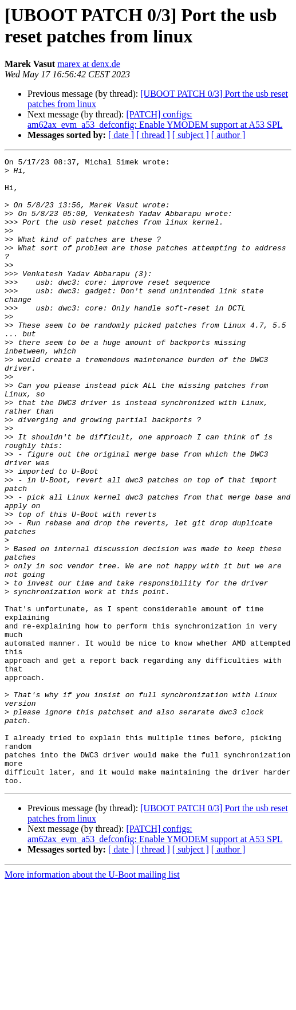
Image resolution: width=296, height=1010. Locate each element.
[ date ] (121, 135)
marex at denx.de (88, 64)
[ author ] (228, 135)
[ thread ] (153, 135)
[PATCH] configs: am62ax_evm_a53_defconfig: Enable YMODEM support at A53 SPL (155, 119)
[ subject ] (190, 135)
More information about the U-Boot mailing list (92, 1000)
